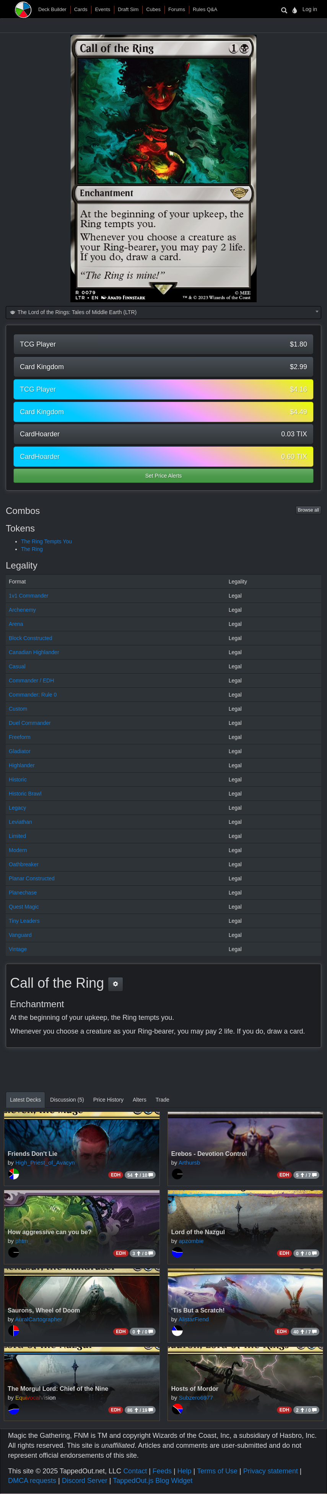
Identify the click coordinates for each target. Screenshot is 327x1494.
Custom (18, 709)
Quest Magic (24, 907)
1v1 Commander (29, 596)
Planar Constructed (32, 878)
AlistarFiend (194, 1319)
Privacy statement (270, 1471)
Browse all (308, 510)
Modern (18, 850)
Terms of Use (217, 1471)
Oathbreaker (24, 864)
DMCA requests (32, 1480)
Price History (108, 1100)
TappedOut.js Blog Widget (152, 1480)
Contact (135, 1471)
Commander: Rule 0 (33, 695)
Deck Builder (52, 9)
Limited (17, 836)
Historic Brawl (25, 794)
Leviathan (20, 822)
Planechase (23, 893)
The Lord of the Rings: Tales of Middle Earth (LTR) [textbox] (73, 312)
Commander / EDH (31, 680)
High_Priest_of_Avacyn (45, 1162)
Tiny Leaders (24, 921)
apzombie (191, 1241)
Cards (81, 9)
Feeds (162, 1471)
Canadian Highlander (34, 652)
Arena (16, 624)
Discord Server (84, 1480)
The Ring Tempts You (46, 541)
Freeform (20, 737)
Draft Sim (128, 9)
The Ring (32, 549)
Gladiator (20, 751)
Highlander (22, 765)
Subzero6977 (196, 1397)
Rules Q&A (205, 9)
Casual (17, 666)
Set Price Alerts (163, 476)
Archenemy (22, 610)
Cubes (153, 9)
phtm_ (23, 1241)
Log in (310, 9)
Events (102, 9)
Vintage (18, 949)
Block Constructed (30, 638)
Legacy (17, 808)
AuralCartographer (38, 1319)
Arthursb (189, 1162)
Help (184, 1471)
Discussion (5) (67, 1100)
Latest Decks (25, 1100)
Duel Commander (30, 723)
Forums (176, 9)
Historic (18, 779)
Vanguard (20, 935)
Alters (139, 1100)
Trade (162, 1100)
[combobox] (163, 312)
